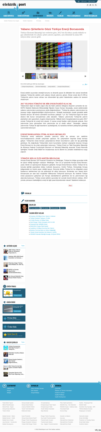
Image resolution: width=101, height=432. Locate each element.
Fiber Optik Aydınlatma (66, 403)
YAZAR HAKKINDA (30, 201)
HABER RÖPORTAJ (9, 13)
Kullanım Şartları (60, 392)
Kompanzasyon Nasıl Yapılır (48, 405)
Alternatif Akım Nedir (65, 424)
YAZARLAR (60, 13)
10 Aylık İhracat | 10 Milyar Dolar (39, 220)
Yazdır (63, 208)
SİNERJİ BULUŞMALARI (90, 13)
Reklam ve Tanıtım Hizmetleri (63, 390)
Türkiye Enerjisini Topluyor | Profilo (40, 218)
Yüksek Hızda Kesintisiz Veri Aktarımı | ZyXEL (43, 232)
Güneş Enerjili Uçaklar (28, 403)
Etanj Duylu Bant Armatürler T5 (18, 306)
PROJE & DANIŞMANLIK (73, 13)
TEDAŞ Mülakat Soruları (85, 409)
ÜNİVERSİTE (50, 13)
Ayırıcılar (62, 418)
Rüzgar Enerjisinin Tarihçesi (29, 422)
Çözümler (58, 388)
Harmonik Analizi (83, 416)
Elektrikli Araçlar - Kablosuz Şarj (68, 407)
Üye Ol (84, 1)
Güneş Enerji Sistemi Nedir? (29, 418)
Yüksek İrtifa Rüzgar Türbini (29, 424)
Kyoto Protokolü (26, 416)
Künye (9, 390)
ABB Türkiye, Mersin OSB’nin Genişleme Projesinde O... (12, 251)
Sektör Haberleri (27, 21)
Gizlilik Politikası (59, 394)
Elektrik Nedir (82, 405)
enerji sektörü (51, 86)
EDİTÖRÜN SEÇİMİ (12, 246)
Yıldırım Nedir (6, 411)
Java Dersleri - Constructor (9, 422)
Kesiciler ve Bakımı (65, 416)
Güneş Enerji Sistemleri (8, 409)
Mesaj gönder (55, 208)
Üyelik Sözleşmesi (60, 397)
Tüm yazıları (45, 208)
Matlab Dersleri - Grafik (8, 418)
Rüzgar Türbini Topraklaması (29, 420)
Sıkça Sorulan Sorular (37, 388)
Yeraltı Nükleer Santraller (47, 409)
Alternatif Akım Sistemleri (66, 420)
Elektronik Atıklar (26, 411)
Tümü (22, 245)
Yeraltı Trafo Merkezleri (28, 409)
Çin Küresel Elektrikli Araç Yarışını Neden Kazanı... (14, 278)
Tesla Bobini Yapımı (7, 403)
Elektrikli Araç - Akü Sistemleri (68, 405)
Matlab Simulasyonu (7, 424)
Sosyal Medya (35, 392)
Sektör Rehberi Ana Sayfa (11, 21)
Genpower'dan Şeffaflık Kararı (39, 224)
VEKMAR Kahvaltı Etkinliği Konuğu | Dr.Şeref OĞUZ (45, 234)
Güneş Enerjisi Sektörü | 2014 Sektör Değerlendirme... (13, 361)
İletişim (9, 392)
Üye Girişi (92, 1)
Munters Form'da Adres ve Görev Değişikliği (42, 230)
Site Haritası (34, 390)
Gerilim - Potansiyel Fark (85, 403)
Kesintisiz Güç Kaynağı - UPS (87, 407)
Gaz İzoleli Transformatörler (48, 418)
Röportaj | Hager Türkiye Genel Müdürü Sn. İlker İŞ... (14, 264)
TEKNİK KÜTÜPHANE (23, 13)
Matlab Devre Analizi (7, 420)
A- (83, 84)
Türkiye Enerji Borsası (27, 86)
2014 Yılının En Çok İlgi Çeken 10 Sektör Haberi (13, 367)
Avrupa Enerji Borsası (63, 86)
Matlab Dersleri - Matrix (8, 416)
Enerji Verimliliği (83, 418)
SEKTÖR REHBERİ (38, 13)
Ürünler (47, 21)
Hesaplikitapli (17, 290)
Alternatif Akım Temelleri (66, 422)
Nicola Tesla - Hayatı (8, 407)
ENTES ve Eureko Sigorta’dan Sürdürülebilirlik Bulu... (13, 271)
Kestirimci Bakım (83, 424)
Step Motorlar (44, 411)
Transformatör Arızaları (47, 420)
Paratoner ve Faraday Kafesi (87, 420)
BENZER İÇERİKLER (12, 342)
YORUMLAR (28, 193)
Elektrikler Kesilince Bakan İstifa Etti (14, 354)
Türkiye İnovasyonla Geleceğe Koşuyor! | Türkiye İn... (12, 348)
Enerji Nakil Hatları (84, 422)
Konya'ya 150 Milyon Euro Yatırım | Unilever (42, 216)
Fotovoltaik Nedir (64, 409)
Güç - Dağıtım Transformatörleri (49, 424)
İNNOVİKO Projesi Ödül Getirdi (39, 226)
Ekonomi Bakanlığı (41, 86)
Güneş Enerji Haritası (27, 405)
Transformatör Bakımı (46, 422)
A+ (86, 84)
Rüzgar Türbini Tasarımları (48, 416)
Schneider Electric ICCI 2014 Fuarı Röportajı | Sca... (14, 374)
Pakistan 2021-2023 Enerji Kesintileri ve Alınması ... (13, 258)
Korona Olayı (63, 411)
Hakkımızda (10, 388)
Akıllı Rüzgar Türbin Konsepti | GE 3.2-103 (42, 222)
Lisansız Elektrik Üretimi (28, 407)
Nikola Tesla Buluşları (8, 405)
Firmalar (38, 21)
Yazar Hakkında (35, 208)
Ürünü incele (17, 311)
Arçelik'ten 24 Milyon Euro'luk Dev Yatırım (42, 228)
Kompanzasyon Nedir (46, 407)
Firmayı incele (17, 295)
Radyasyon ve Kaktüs (85, 411)
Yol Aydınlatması (45, 403)
